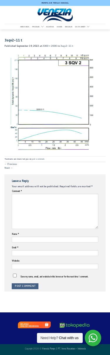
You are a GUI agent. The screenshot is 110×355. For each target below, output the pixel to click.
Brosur (68, 27)
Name (15, 233)
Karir (59, 27)
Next (8, 168)
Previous (10, 164)
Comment (17, 191)
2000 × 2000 (50, 46)
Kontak (50, 27)
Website (15, 260)
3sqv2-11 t (66, 46)
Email (15, 247)
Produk (38, 26)
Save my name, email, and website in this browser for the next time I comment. (54, 276)
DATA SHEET (82, 26)
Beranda (25, 27)
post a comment (38, 159)
